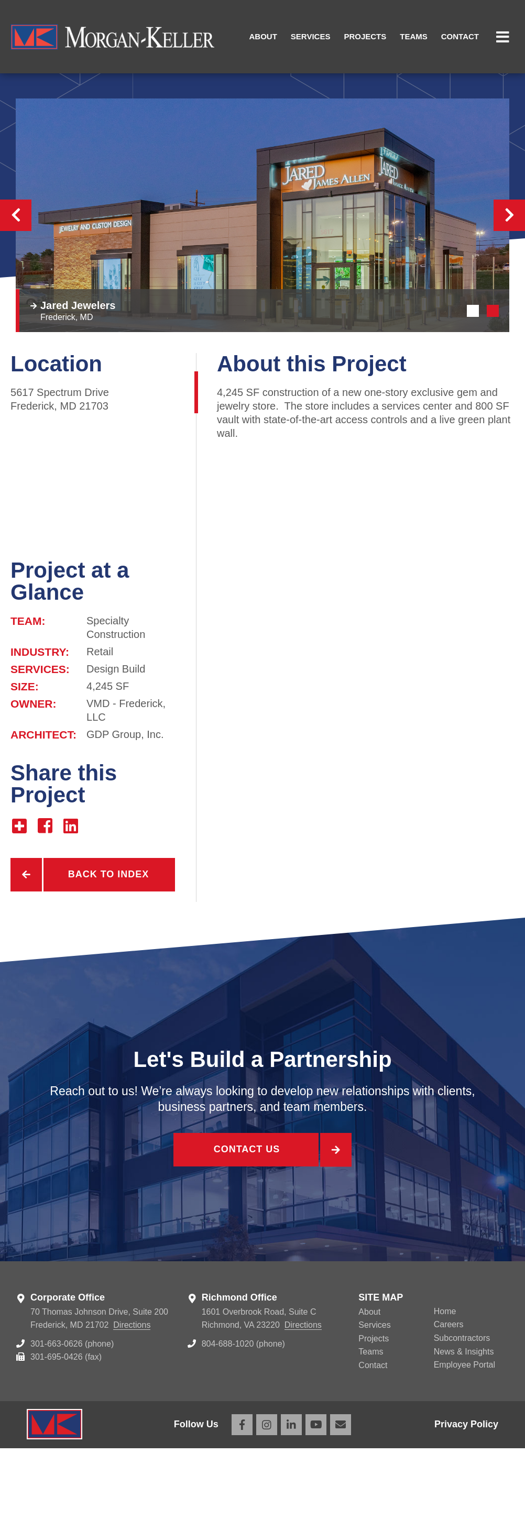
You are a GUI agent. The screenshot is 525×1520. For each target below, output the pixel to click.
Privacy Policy (466, 1496)
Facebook (242, 1496)
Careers (449, 1396)
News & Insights (464, 1423)
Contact (460, 36)
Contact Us (246, 1223)
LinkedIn (291, 1496)
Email (340, 1496)
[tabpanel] (262, 287)
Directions (131, 1397)
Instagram (266, 1496)
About (263, 36)
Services (311, 36)
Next (509, 287)
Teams (414, 36)
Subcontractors (462, 1409)
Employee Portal (464, 1437)
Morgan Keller (112, 36)
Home (445, 1383)
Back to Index (108, 946)
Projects (365, 36)
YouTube (315, 1496)
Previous (15, 287)
